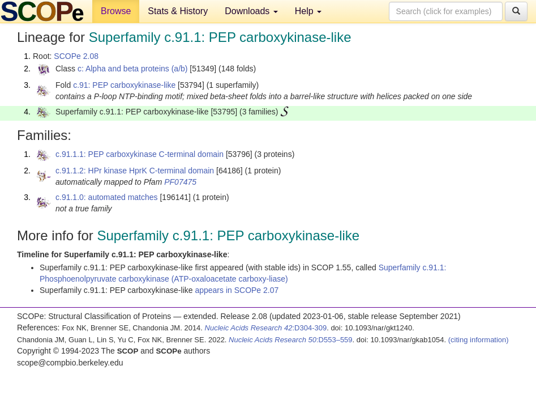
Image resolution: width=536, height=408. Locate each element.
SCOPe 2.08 (76, 56)
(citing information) (478, 339)
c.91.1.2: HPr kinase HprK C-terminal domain (134, 170)
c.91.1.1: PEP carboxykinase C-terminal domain (139, 154)
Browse (116, 11)
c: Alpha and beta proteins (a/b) (133, 68)
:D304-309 (266, 328)
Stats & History (178, 11)
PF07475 (180, 181)
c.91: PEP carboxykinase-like (124, 85)
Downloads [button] (251, 11)
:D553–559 (291, 339)
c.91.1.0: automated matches (106, 197)
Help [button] (308, 11)
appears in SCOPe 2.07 (236, 290)
